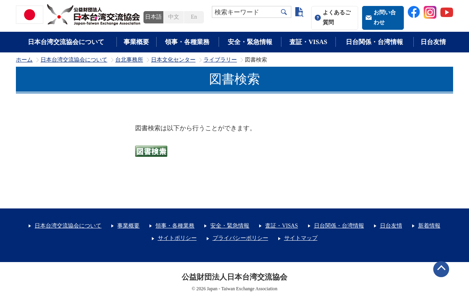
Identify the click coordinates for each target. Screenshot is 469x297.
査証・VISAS (308, 42)
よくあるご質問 (337, 17)
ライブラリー (220, 60)
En (194, 17)
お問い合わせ (385, 17)
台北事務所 (129, 60)
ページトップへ (441, 269)
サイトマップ (301, 238)
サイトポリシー (177, 238)
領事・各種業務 (187, 42)
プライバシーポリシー (240, 238)
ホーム (24, 60)
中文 (173, 17)
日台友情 (433, 42)
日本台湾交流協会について (66, 42)
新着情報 (429, 226)
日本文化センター (173, 60)
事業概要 (136, 42)
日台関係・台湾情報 (374, 42)
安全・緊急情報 (250, 42)
